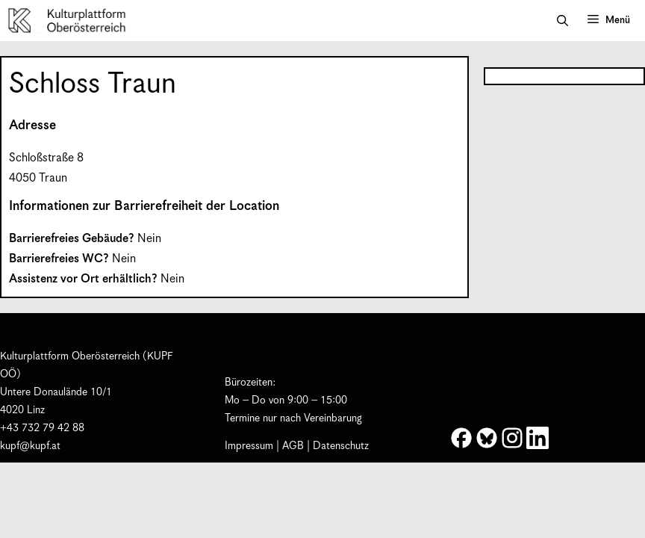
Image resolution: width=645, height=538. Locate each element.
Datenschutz (341, 446)
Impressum (249, 446)
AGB (293, 446)
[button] (562, 21)
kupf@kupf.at (30, 446)
